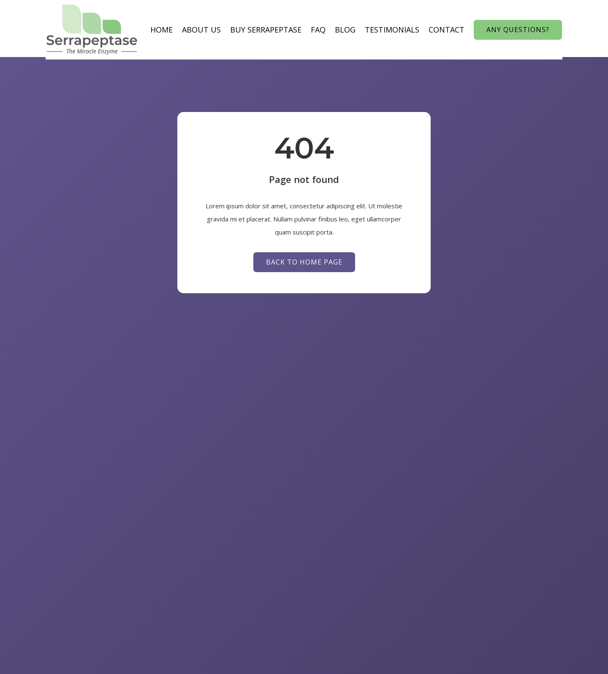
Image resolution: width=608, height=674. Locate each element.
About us (185, 30)
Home (146, 30)
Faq (302, 30)
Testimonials (376, 30)
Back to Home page (304, 264)
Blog (329, 30)
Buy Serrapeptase (250, 30)
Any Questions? (533, 29)
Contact (431, 30)
